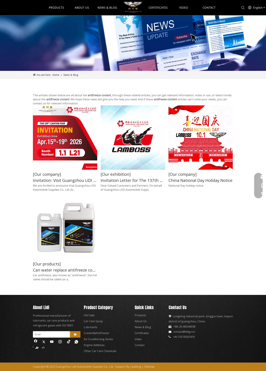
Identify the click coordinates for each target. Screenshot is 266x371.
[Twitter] (43, 342)
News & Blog (143, 327)
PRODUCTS (56, 7)
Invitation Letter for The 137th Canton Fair (133, 180)
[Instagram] (60, 342)
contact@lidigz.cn (184, 332)
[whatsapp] (76, 342)
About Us (141, 321)
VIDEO (183, 7)
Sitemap (149, 366)
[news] (133, 43)
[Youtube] (52, 342)
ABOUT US (82, 7)
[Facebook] (35, 342)
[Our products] (47, 264)
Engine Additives (94, 345)
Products (140, 315)
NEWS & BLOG (107, 7)
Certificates (142, 333)
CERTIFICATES (158, 7)
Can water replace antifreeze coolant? (65, 270)
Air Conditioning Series (98, 339)
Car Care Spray (93, 321)
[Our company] (47, 174)
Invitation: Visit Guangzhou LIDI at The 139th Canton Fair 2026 (65, 180)
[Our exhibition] (116, 174)
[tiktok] (68, 342)
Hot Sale (89, 315)
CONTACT (209, 7)
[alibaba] (43, 347)
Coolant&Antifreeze (96, 333)
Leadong (135, 366)
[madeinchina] (35, 347)
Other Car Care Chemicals (100, 351)
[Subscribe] (75, 334)
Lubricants (90, 327)
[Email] (50, 334)
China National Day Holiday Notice (200, 180)
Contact (140, 345)
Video (138, 339)
